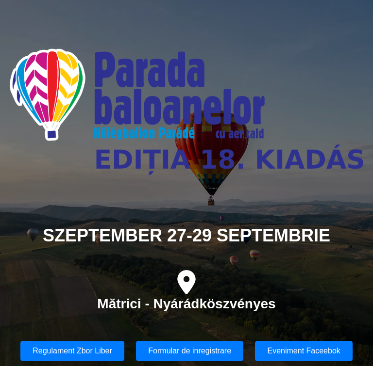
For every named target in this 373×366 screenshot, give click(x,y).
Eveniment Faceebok (303, 351)
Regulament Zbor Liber (72, 351)
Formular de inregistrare (189, 351)
